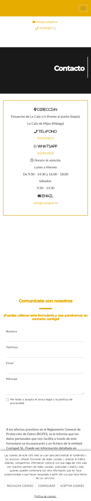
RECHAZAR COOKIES (20, 485)
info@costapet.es (45, 22)
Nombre (11, 331)
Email (10, 363)
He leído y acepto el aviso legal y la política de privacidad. (39, 401)
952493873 (44, 28)
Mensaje (12, 378)
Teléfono (12, 347)
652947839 (45, 153)
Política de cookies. (45, 496)
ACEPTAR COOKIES (72, 485)
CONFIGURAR (46, 485)
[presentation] (37, 416)
